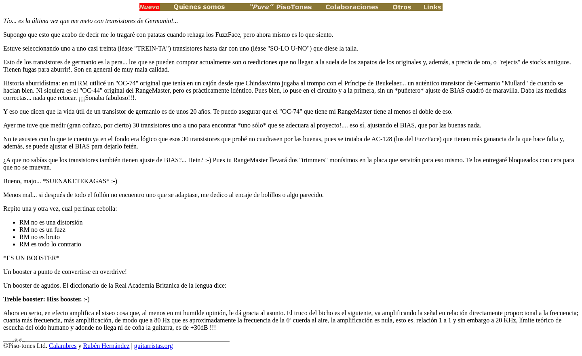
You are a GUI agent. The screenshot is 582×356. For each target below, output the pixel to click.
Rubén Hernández (106, 345)
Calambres (62, 345)
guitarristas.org (153, 345)
